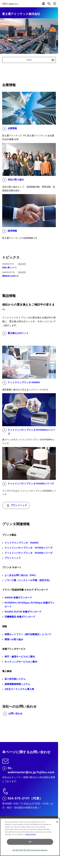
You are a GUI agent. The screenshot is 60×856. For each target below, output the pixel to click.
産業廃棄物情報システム (17, 684)
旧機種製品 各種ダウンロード (20, 616)
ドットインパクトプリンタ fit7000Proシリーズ (28, 431)
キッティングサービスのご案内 (21, 661)
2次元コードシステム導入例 (19, 689)
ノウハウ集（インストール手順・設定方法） (28, 580)
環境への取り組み (14, 639)
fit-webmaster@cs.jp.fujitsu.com (28, 770)
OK (30, 842)
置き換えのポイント (15, 333)
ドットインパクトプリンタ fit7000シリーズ (28, 547)
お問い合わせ (12, 714)
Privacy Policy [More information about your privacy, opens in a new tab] (30, 834)
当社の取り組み (13, 180)
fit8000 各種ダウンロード (18, 597)
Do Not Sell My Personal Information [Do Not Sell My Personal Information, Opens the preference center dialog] (30, 850)
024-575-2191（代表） (22, 798)
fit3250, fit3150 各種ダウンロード (23, 611)
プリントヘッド (13, 558)
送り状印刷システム (15, 679)
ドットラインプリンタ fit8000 (21, 383)
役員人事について (9, 268)
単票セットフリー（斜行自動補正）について (28, 634)
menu (41, 60)
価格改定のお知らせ (10, 276)
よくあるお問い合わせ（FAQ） (21, 575)
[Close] (57, 822)
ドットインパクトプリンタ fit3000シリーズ (28, 484)
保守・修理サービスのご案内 (20, 656)
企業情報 (9, 129)
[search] (49, 3)
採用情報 (9, 231)
